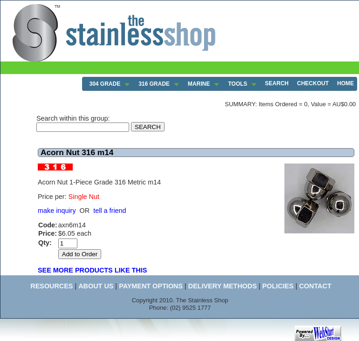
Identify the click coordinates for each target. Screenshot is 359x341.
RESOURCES (51, 286)
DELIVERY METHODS (222, 286)
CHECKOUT (313, 83)
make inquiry (57, 210)
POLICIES (277, 286)
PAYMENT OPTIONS (151, 286)
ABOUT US (95, 286)
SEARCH (277, 83)
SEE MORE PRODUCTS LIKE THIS (92, 270)
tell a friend (109, 210)
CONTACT (315, 286)
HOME (345, 83)
